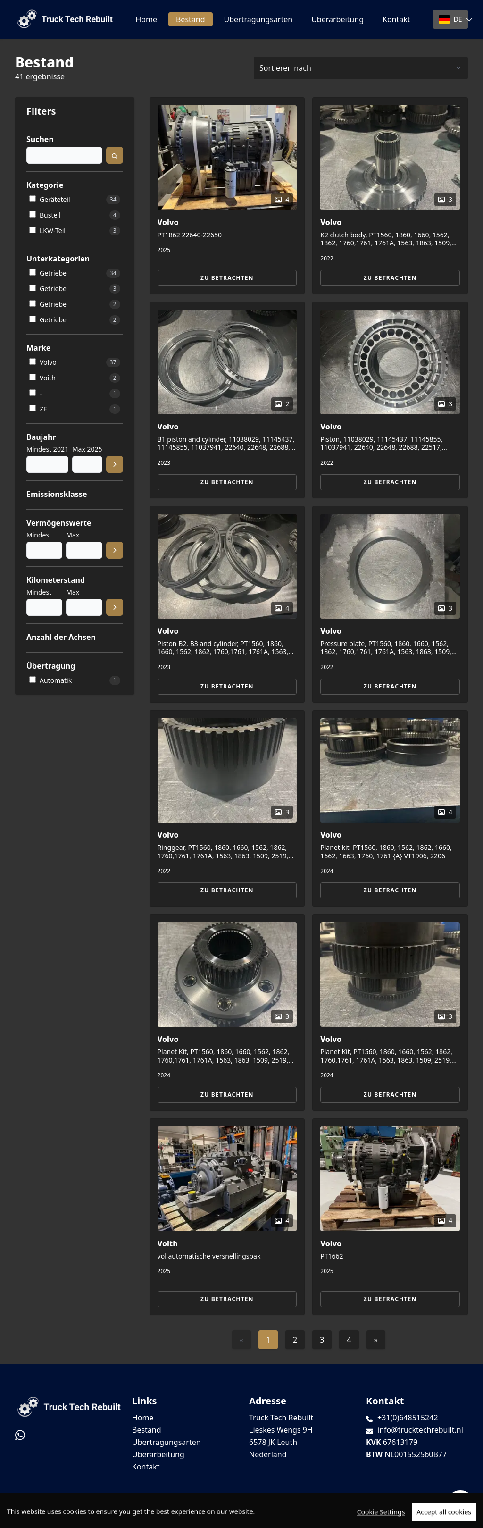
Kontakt (396, 19)
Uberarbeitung (337, 19)
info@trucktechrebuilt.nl (420, 1430)
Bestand (190, 19)
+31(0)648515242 (407, 1417)
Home (146, 19)
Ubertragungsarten (258, 19)
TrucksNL (70, 1515)
